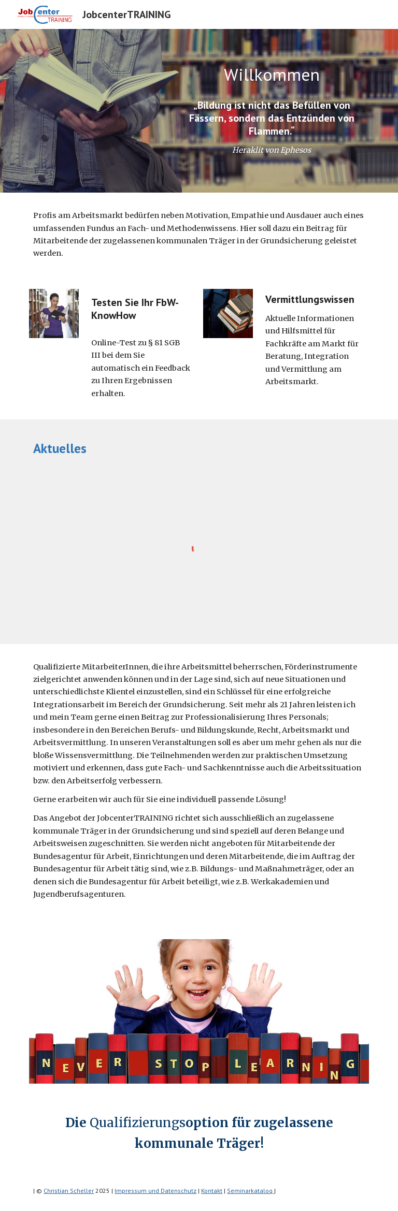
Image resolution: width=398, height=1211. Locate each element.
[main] (271, 75)
